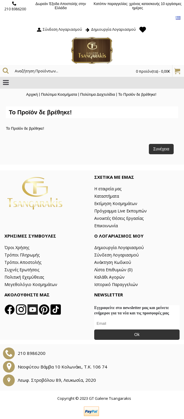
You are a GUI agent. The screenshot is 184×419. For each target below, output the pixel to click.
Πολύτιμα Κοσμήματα (59, 94)
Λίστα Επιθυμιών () (113, 269)
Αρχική (32, 94)
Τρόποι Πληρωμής (22, 255)
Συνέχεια (161, 149)
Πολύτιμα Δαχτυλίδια (97, 94)
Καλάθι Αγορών (109, 277)
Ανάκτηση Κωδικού (112, 262)
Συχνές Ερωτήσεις (21, 269)
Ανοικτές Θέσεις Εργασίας (119, 218)
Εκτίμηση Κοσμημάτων (115, 203)
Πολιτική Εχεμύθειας (24, 277)
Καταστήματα (106, 196)
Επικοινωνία (106, 225)
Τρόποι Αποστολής (22, 262)
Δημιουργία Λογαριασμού (119, 247)
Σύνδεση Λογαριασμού (116, 255)
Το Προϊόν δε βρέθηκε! (137, 94)
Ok (137, 334)
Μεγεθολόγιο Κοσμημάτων (30, 284)
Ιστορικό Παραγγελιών (116, 284)
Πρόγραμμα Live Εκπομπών (120, 211)
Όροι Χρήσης (16, 247)
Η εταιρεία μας (107, 188)
